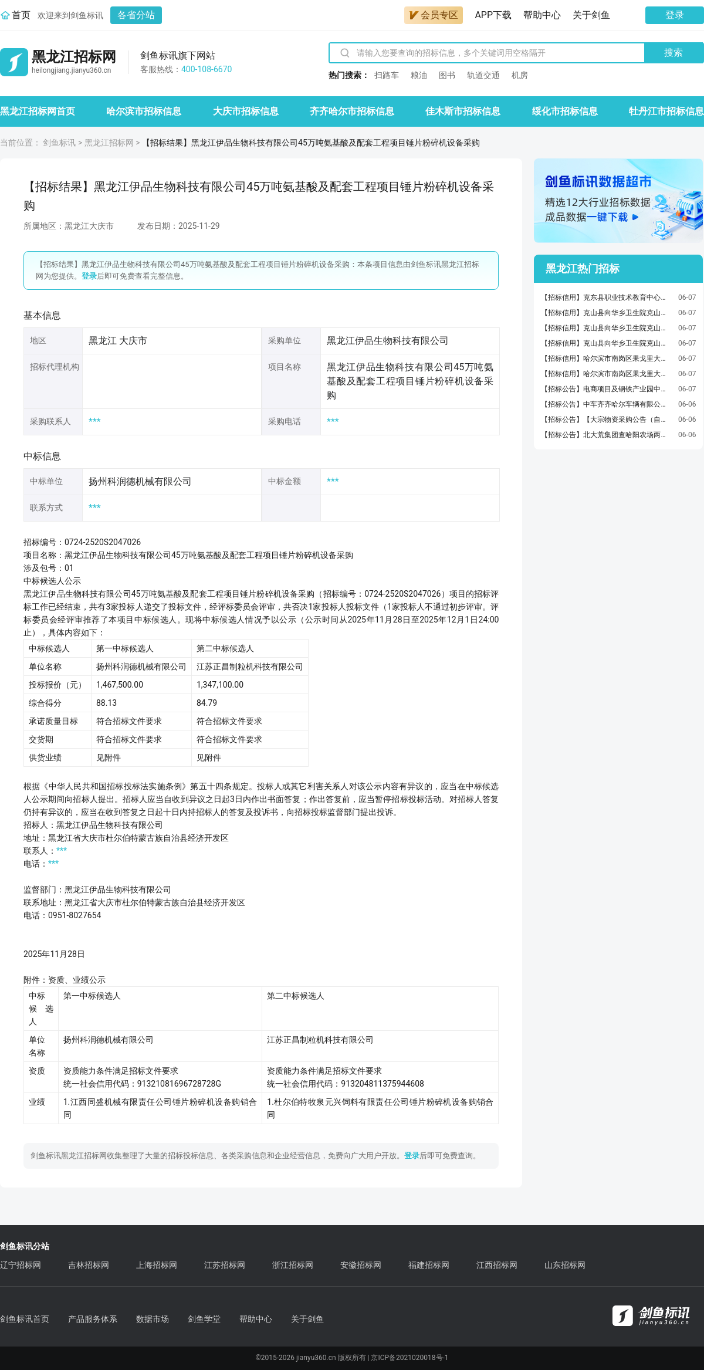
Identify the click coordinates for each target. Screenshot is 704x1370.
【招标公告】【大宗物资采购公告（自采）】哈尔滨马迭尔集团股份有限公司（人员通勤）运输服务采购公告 (606, 419)
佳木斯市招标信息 (462, 111)
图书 (447, 75)
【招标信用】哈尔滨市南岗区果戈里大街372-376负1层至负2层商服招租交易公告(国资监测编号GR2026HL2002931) (606, 374)
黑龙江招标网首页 (37, 111)
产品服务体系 (92, 1319)
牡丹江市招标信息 (666, 111)
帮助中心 (542, 15)
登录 (674, 15)
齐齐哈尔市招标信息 (352, 111)
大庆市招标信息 (246, 111)
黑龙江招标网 (109, 142)
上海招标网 (156, 1265)
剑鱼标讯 (59, 142)
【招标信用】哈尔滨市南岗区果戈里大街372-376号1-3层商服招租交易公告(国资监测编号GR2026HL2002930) (606, 358)
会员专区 (433, 15)
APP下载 (493, 15)
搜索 (673, 52)
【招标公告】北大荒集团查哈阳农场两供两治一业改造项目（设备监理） (606, 435)
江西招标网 (496, 1265)
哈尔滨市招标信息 (143, 111)
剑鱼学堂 (204, 1319)
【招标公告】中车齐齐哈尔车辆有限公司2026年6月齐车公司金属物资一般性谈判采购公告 (606, 404)
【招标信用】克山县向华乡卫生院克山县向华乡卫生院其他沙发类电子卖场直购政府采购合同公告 (606, 328)
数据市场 (152, 1319)
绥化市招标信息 (565, 111)
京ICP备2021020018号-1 (409, 1358)
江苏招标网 (224, 1265)
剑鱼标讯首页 (24, 1319)
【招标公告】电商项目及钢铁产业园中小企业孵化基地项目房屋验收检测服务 (606, 389)
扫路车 (386, 75)
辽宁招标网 (20, 1265)
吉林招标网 (88, 1265)
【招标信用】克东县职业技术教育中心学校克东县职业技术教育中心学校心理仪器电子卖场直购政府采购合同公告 (606, 297)
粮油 (419, 75)
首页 (21, 15)
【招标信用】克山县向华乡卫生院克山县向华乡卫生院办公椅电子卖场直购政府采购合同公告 (606, 313)
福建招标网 (428, 1265)
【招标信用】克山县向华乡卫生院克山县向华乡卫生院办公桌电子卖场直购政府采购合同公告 (606, 343)
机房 (520, 75)
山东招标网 (564, 1265)
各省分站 (136, 15)
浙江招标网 (292, 1265)
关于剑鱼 (591, 15)
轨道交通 (483, 75)
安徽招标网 (360, 1265)
